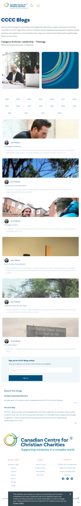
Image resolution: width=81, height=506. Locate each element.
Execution (58, 190)
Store (13, 478)
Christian (25, 150)
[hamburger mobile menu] (38, 6)
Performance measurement (15, 153)
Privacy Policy (40, 468)
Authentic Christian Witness (56, 268)
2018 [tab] (18, 106)
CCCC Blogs (15, 20)
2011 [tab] (26, 113)
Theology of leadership (67, 150)
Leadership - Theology (13, 150)
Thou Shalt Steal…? (11, 345)
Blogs (13, 486)
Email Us (67, 475)
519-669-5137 (70, 471)
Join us (13, 475)
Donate (13, 482)
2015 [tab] (51, 106)
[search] (31, 6)
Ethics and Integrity (32, 153)
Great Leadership (33, 190)
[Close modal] (70, 494)
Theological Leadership (12, 146)
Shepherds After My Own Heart (15, 306)
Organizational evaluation (23, 192)
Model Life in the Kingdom (61, 270)
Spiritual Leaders (33, 312)
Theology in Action (11, 225)
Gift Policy (40, 475)
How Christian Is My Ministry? (15, 264)
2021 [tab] (63, 99)
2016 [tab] (40, 106)
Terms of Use (40, 464)
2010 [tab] (43, 113)
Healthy (24, 190)
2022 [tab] (52, 99)
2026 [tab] (7, 99)
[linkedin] (72, 478)
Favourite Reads (21, 312)
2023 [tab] (40, 99)
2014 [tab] (63, 106)
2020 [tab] (74, 99)
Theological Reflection (57, 153)
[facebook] (63, 478)
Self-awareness (45, 310)
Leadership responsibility (60, 310)
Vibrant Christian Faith (36, 150)
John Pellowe (15, 142)
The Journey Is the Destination (15, 186)
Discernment (44, 153)
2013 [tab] (74, 106)
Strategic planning (51, 150)
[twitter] (67, 478)
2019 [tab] (7, 106)
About (13, 468)
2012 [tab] (9, 113)
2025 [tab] (18, 99)
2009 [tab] (59, 113)
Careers (13, 471)
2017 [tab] (29, 106)
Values (18, 270)
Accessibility (40, 471)
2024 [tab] (29, 99)
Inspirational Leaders (47, 190)
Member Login (13, 464)
